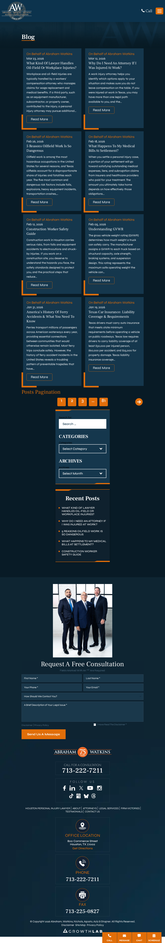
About (77, 814)
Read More (39, 124)
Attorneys (90, 814)
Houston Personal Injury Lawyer (47, 814)
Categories (65, 449)
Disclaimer (27, 731)
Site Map (80, 931)
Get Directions (82, 854)
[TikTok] (71, 802)
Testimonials (74, 818)
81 (104, 406)
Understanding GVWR (106, 234)
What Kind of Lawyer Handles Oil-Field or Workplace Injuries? (51, 68)
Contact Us (92, 818)
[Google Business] (78, 802)
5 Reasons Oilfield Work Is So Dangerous (82, 539)
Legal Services (109, 814)
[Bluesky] (86, 802)
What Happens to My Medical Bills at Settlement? (113, 153)
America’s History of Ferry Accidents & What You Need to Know (51, 323)
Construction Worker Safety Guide (79, 559)
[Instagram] (99, 794)
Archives (64, 473)
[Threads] (93, 802)
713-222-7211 (82, 776)
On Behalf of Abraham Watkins (49, 54)
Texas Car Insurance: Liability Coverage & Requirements (113, 320)
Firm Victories (130, 814)
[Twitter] (81, 794)
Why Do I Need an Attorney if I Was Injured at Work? (113, 65)
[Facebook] (64, 794)
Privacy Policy (41, 731)
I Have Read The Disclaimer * (112, 730)
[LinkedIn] (72, 794)
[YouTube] (90, 794)
